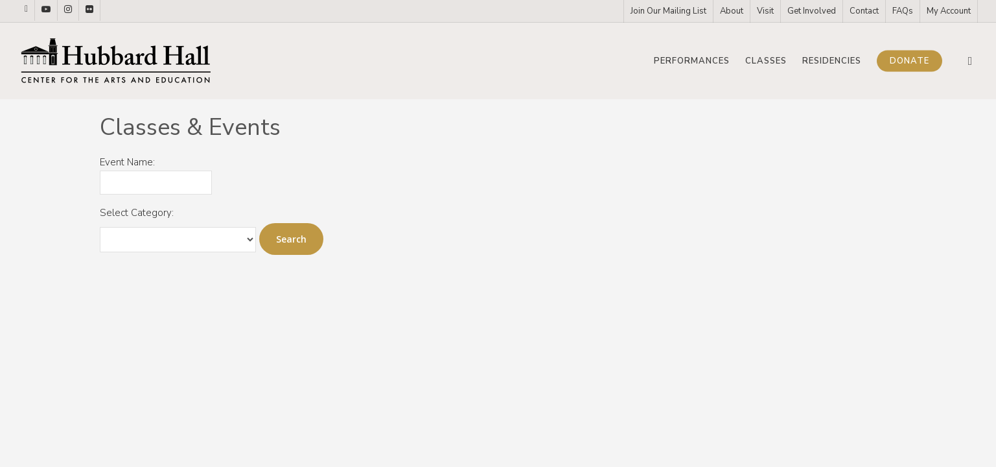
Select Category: (137, 212)
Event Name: (127, 162)
